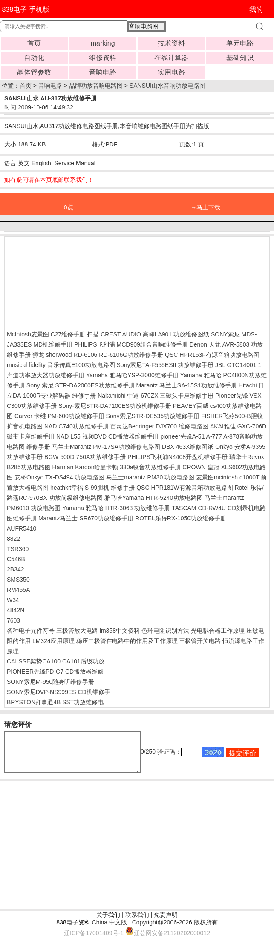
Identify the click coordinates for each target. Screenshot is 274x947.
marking (103, 43)
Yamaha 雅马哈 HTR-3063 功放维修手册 (116, 508)
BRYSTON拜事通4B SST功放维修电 (55, 702)
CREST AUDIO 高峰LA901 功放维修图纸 (155, 334)
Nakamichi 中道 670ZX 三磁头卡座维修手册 (155, 395)
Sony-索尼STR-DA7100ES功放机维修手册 (114, 405)
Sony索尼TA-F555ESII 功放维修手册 (165, 365)
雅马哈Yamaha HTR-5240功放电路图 (153, 497)
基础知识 (240, 57)
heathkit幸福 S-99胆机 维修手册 (92, 487)
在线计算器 (171, 57)
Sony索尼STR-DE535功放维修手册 (152, 416)
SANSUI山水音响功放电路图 (167, 85)
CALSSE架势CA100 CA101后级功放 (55, 661)
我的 (256, 9)
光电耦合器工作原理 (218, 630)
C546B (16, 559)
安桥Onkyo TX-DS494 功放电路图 (59, 477)
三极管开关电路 (200, 640)
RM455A (18, 589)
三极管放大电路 (77, 630)
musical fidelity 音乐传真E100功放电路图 (61, 365)
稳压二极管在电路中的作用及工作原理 (127, 640)
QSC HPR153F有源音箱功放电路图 (212, 354)
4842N (15, 610)
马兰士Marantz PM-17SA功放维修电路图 (106, 446)
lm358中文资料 (120, 630)
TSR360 (18, 548)
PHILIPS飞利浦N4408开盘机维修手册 (177, 456)
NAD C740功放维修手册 (76, 426)
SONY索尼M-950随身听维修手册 (50, 681)
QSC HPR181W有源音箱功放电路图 (184, 487)
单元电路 (240, 43)
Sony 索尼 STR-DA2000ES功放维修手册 (80, 385)
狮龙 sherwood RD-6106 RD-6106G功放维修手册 (97, 354)
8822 (13, 538)
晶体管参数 (34, 72)
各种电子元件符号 (31, 630)
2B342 (15, 569)
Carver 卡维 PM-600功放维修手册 (59, 416)
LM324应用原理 (53, 640)
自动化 (34, 57)
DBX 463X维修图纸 (187, 446)
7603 (13, 620)
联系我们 (137, 922)
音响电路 (102, 72)
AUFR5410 (21, 528)
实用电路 (171, 72)
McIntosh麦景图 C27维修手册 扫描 (53, 334)
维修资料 (102, 57)
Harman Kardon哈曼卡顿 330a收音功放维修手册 (116, 467)
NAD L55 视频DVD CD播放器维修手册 (107, 436)
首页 (34, 43)
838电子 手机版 (25, 9)
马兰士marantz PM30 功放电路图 (150, 477)
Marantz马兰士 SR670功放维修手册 (85, 518)
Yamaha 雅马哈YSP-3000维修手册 (132, 375)
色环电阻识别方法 (165, 630)
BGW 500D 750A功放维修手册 (85, 456)
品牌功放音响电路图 (96, 85)
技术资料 (171, 43)
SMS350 (18, 579)
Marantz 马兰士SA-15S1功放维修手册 (186, 385)
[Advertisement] (75, 281)
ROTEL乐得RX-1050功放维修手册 (180, 518)
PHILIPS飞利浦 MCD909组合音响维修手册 (131, 344)
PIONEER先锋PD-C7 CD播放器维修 (55, 671)
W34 (13, 600)
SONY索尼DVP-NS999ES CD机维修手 (58, 692)
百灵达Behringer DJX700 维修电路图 (159, 426)
